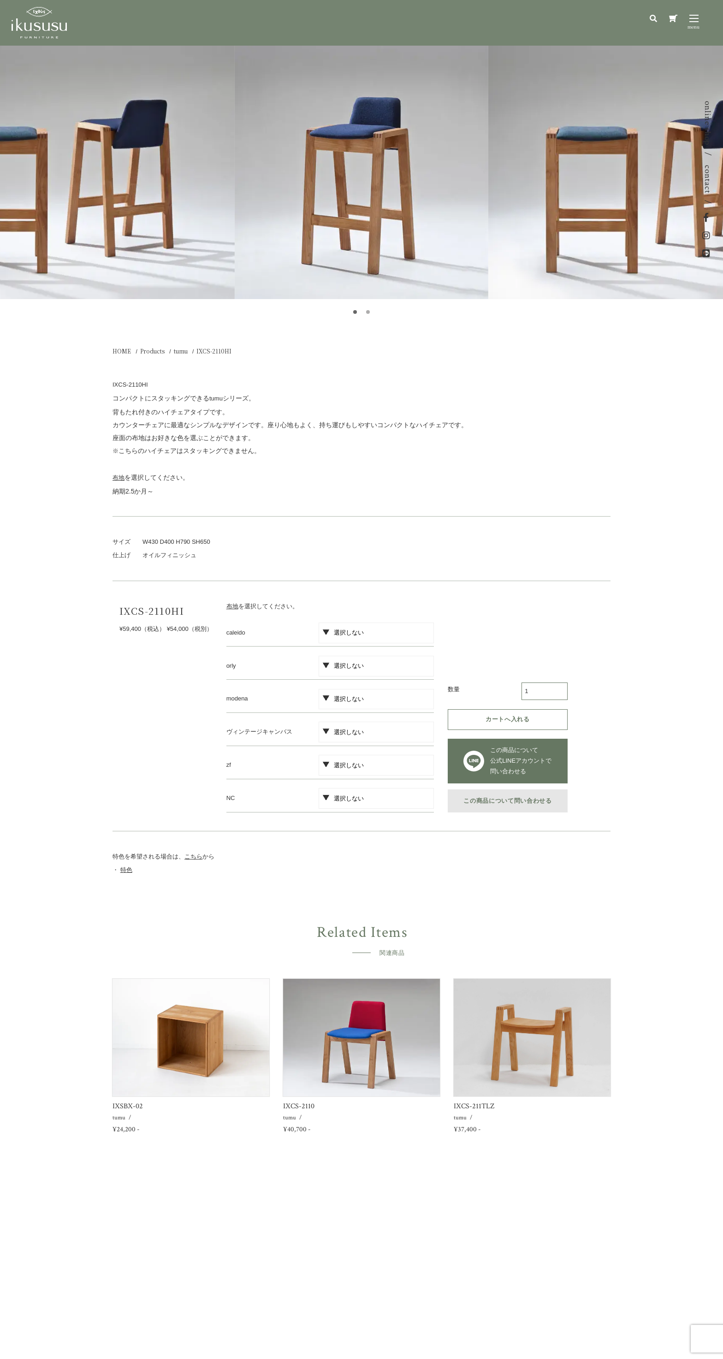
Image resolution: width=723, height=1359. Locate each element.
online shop (707, 123)
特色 (126, 869)
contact (707, 179)
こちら (193, 856)
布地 (232, 606)
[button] (355, 312)
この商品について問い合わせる (507, 800)
